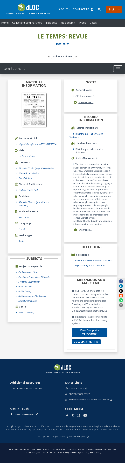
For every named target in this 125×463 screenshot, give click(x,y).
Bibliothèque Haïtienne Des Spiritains (93, 260)
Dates (93, 22)
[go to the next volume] (76, 56)
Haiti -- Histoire (25, 286)
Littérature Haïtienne (27, 300)
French (22, 229)
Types (82, 22)
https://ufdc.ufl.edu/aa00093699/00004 (37, 144)
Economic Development (28, 281)
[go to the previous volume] (49, 56)
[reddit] (121, 295)
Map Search (68, 22)
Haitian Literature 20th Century (32, 295)
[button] (101, 9)
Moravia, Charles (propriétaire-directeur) (34, 204)
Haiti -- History (24, 291)
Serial (21, 241)
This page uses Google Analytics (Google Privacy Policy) (62, 436)
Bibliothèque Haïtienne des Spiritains (86, 135)
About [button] (63, 9)
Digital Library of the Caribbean (90, 265)
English (113, 9)
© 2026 (62, 451)
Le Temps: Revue (27, 156)
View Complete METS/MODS (89, 332)
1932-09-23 (24, 217)
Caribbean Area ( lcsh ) (28, 272)
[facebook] (121, 281)
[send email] (121, 305)
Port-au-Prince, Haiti (28, 190)
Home (5, 22)
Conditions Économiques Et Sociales (34, 277)
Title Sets (51, 22)
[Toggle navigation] (117, 68)
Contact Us (83, 9)
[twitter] (121, 291)
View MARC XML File (86, 342)
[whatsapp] (121, 300)
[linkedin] (121, 286)
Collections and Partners (27, 22)
